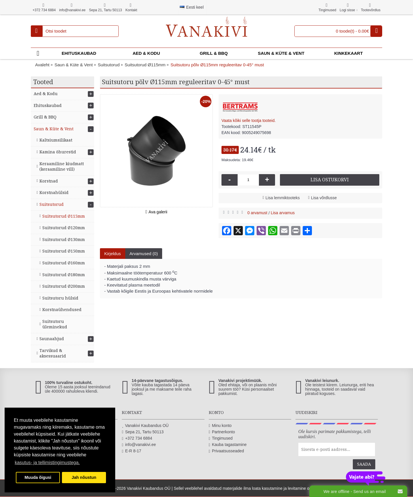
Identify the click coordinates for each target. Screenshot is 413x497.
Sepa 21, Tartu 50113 (143, 432)
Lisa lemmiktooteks (283, 197)
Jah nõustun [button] (84, 477)
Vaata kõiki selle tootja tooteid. (248, 120)
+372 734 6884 (137, 438)
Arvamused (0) (144, 253)
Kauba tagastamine (228, 444)
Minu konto (220, 425)
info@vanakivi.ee (139, 444)
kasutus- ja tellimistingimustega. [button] (47, 462)
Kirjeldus (112, 253)
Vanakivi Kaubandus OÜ (145, 425)
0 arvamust (257, 212)
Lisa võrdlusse (324, 197)
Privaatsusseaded (226, 451)
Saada (364, 464)
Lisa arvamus (283, 212)
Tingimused (221, 438)
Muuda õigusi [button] (37, 477)
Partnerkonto (222, 432)
